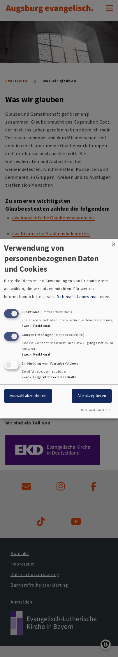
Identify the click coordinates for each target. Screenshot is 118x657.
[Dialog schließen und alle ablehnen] (113, 242)
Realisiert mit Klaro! (96, 410)
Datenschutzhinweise (77, 297)
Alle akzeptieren (92, 395)
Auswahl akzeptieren (28, 395)
